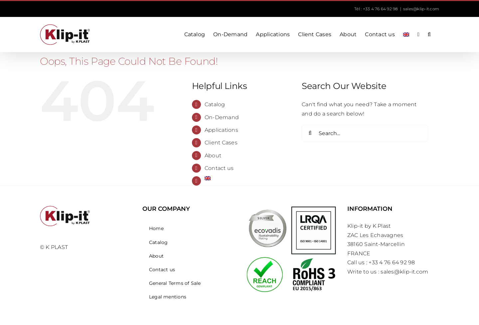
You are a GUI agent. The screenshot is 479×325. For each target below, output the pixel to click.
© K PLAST (54, 247)
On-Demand (222, 117)
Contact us (219, 168)
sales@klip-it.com (421, 8)
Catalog (215, 104)
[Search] (310, 133)
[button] (429, 34)
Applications (221, 130)
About (213, 155)
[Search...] (365, 133)
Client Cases (221, 142)
